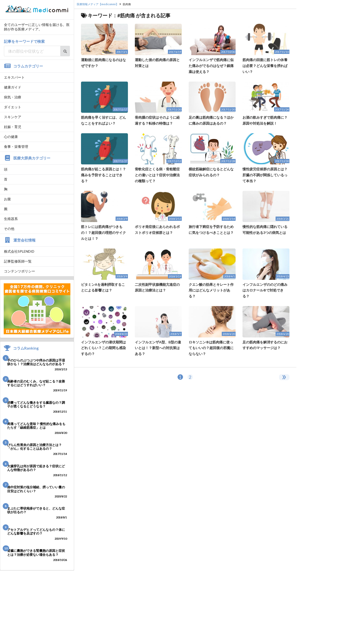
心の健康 (11, 136)
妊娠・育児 (12, 127)
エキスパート (14, 77)
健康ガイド (12, 87)
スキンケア (12, 117)
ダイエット (12, 107)
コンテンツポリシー (19, 271)
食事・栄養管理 (16, 146)
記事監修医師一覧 (18, 261)
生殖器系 (11, 219)
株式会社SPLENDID (19, 251)
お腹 (7, 199)
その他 (9, 228)
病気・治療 (12, 97)
